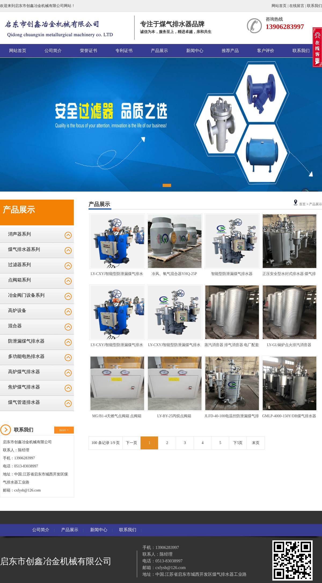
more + (63, 430)
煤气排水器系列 (24, 249)
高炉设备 (17, 310)
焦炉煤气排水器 (24, 387)
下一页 (131, 443)
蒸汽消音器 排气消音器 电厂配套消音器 (231, 346)
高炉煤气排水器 (24, 371)
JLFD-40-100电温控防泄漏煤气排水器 (231, 417)
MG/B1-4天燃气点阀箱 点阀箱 (117, 416)
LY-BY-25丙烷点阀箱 (174, 416)
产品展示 (159, 50)
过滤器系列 (19, 264)
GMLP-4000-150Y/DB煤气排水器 (289, 416)
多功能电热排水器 (26, 356)
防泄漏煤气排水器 (26, 341)
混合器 (15, 325)
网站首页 (280, 6)
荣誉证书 (88, 50)
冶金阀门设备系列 (26, 295)
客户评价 (265, 50)
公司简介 (53, 50)
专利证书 (124, 50)
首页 (302, 204)
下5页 (238, 443)
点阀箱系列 (19, 280)
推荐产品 (230, 50)
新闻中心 (194, 50)
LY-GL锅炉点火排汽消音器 (289, 345)
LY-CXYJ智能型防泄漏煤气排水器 (117, 275)
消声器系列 (19, 234)
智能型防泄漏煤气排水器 (232, 274)
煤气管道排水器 (24, 402)
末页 (255, 443)
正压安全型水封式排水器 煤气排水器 (289, 275)
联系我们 (314, 6)
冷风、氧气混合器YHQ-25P (174, 274)
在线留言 (296, 6)
